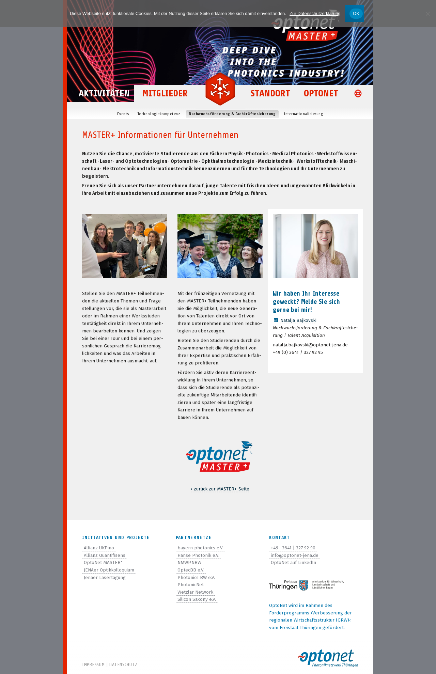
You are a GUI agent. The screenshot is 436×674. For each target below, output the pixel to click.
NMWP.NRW (189, 562)
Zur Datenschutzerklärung (315, 13)
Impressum (93, 664)
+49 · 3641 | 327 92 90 (293, 548)
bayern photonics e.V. (200, 548)
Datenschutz (123, 664)
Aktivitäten (104, 94)
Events (123, 114)
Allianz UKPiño (99, 548)
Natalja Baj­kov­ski (298, 320)
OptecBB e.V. (190, 570)
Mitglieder (165, 94)
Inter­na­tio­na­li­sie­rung (303, 114)
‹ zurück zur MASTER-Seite (220, 489)
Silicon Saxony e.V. (196, 599)
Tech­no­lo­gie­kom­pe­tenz (159, 114)
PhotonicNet (190, 584)
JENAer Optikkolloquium (109, 570)
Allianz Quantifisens (104, 555)
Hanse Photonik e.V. (198, 555)
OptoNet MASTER (103, 562)
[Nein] (427, 13)
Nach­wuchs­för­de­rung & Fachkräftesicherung (232, 114)
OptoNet (321, 94)
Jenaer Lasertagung (105, 577)
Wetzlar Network (195, 592)
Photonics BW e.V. (196, 577)
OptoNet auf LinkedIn (293, 562)
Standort (271, 94)
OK (356, 13)
